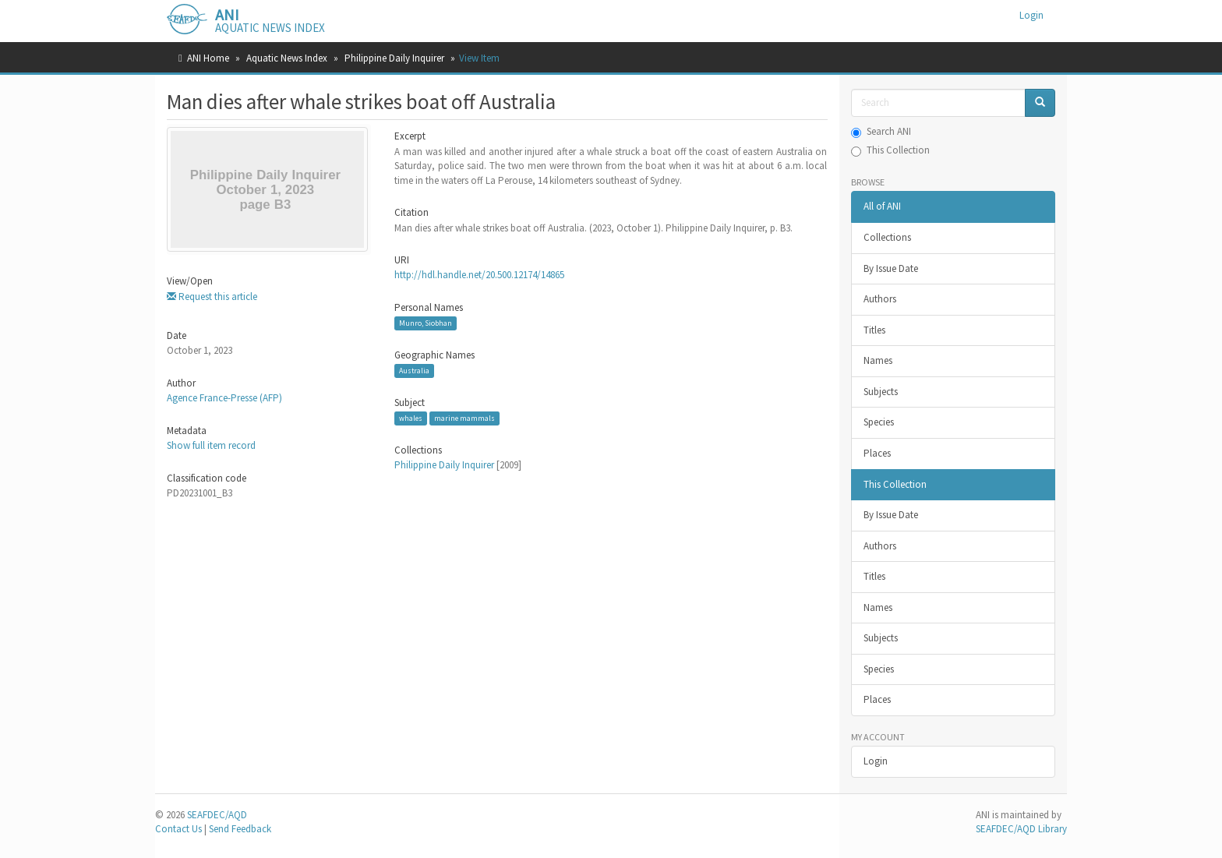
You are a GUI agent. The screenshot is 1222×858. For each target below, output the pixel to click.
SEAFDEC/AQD (217, 814)
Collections (887, 237)
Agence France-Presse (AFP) (224, 397)
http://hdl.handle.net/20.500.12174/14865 (479, 274)
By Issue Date (891, 268)
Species (879, 422)
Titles (874, 330)
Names (878, 360)
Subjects (881, 391)
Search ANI (881, 131)
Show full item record (211, 445)
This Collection (890, 150)
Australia (414, 370)
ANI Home (208, 58)
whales (410, 418)
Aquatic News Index (286, 58)
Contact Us (178, 828)
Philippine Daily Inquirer (394, 58)
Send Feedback (240, 828)
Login (876, 761)
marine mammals (464, 418)
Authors (880, 298)
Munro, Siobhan (425, 323)
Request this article (212, 296)
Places (877, 453)
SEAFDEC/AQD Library (1021, 828)
